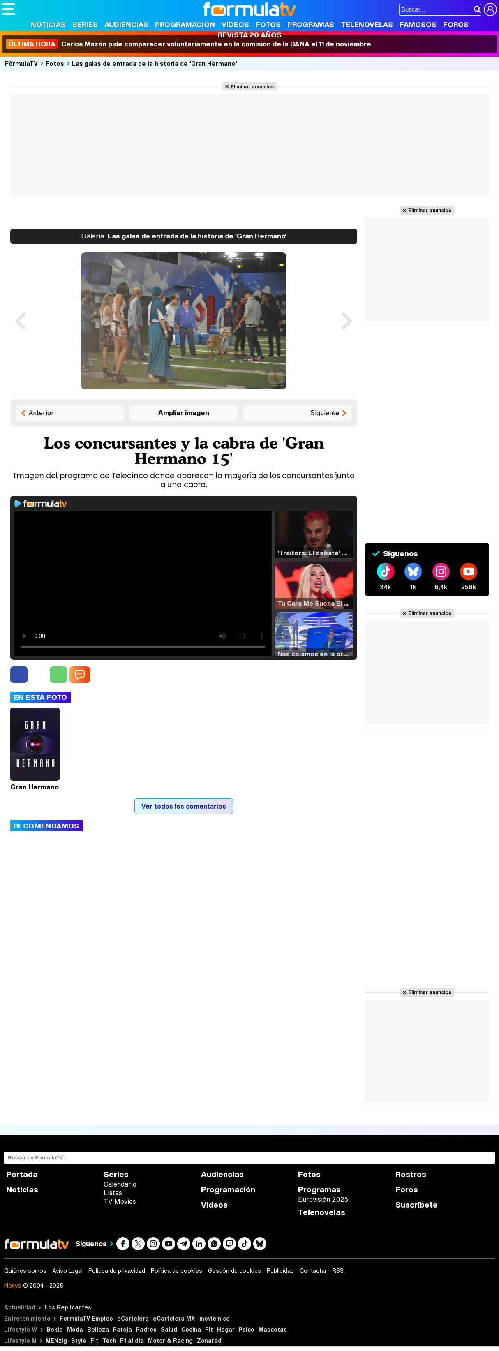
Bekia (54, 1329)
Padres (146, 1329)
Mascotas (273, 1329)
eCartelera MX (174, 1318)
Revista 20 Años (250, 35)
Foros (456, 24)
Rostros (410, 1174)
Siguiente (324, 413)
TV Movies (120, 1201)
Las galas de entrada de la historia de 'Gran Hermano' (154, 63)
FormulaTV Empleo (86, 1318)
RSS (338, 1271)
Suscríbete (416, 1205)
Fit (209, 1329)
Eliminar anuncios (252, 86)
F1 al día (132, 1340)
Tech (109, 1340)
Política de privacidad (116, 1271)
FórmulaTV (21, 63)
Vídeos (235, 24)
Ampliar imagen (183, 413)
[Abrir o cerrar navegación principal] (8, 9)
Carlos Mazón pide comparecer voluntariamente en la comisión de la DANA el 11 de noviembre (188, 44)
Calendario (120, 1184)
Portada (22, 1174)
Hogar (226, 1329)
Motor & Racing (170, 1340)
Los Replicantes (67, 1307)
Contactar (313, 1271)
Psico (246, 1329)
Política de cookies (176, 1271)
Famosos (418, 24)
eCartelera (133, 1318)
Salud (169, 1329)
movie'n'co (214, 1318)
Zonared (209, 1340)
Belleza (98, 1329)
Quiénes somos (25, 1271)
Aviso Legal (67, 1271)
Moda (75, 1329)
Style (78, 1340)
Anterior (41, 413)
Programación (185, 24)
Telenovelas (367, 24)
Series (85, 24)
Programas (310, 24)
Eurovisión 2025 (323, 1199)
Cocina (191, 1329)
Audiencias (126, 24)
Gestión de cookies (234, 1271)
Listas (113, 1193)
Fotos (268, 24)
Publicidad (280, 1271)
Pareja (122, 1329)
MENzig (56, 1340)
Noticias (48, 24)
